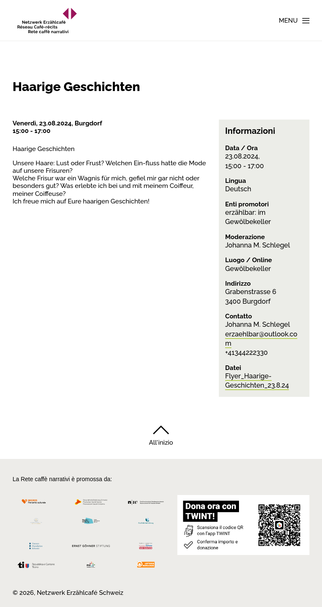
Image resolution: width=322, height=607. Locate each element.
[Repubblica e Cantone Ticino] (36, 567)
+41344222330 (246, 353)
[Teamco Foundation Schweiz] (36, 545)
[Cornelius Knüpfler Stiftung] (36, 523)
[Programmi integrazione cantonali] (91, 567)
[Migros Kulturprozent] (36, 504)
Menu (288, 20)
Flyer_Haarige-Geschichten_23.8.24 (257, 380)
